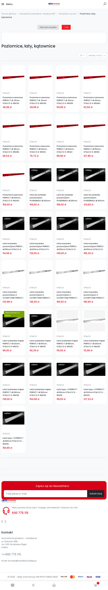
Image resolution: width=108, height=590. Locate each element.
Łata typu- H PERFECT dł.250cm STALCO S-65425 (13, 441)
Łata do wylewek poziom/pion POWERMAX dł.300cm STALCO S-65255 (94, 197)
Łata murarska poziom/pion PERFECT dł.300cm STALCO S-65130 (94, 246)
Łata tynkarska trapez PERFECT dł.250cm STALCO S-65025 (13, 392)
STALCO (6, 93)
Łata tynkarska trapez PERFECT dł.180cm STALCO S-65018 (67, 343)
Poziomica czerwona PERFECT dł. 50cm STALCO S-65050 (67, 100)
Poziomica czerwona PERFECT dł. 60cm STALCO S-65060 (94, 100)
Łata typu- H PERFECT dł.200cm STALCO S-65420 (94, 392)
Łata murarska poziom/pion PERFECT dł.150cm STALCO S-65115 (13, 246)
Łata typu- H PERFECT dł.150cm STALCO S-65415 (67, 392)
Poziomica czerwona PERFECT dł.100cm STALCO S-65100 (40, 149)
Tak (66, 27)
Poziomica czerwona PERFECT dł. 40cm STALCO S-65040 (40, 100)
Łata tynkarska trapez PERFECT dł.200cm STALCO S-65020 (94, 343)
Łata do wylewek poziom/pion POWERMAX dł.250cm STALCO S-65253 (67, 197)
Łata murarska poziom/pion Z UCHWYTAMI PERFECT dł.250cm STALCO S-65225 (67, 295)
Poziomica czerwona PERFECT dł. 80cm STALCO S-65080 (13, 149)
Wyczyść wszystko (48, 27)
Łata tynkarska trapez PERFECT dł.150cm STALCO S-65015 (40, 343)
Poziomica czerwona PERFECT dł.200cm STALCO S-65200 (13, 197)
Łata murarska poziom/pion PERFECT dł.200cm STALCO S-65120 (40, 246)
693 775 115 (20, 513)
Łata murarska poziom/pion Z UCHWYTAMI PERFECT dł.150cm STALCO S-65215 (13, 295)
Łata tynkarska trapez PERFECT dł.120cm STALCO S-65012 (13, 343)
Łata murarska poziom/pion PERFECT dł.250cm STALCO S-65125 (67, 246)
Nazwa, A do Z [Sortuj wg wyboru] (96, 55)
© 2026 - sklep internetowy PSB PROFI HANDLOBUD (33, 576)
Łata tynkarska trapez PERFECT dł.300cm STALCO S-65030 (40, 392)
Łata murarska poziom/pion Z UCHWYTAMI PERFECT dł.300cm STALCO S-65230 (94, 295)
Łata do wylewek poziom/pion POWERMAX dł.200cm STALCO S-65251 (40, 197)
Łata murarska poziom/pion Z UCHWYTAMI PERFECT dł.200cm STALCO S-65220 (40, 295)
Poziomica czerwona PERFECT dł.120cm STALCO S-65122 (67, 149)
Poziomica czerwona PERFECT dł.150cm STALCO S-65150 (94, 149)
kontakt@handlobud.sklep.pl (22, 560)
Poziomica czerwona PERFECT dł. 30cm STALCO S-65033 (13, 100)
